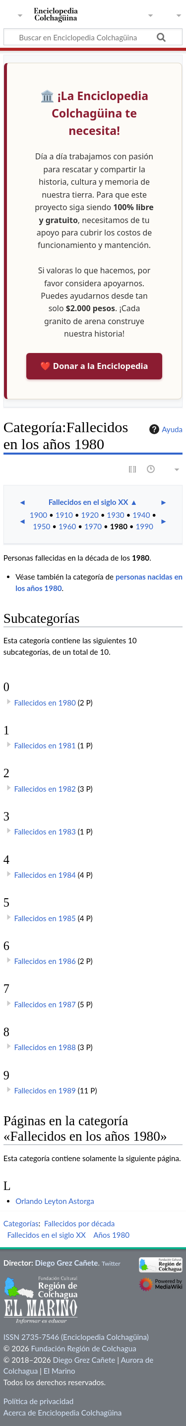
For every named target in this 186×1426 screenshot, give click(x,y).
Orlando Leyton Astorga (54, 1200)
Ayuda (165, 429)
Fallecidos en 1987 (45, 1004)
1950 (41, 526)
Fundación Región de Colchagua (83, 1348)
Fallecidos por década (79, 1223)
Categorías (21, 1223)
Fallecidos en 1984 (45, 874)
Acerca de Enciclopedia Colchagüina (62, 1412)
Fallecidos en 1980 (45, 702)
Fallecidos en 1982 (45, 788)
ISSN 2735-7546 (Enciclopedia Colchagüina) (76, 1336)
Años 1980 (111, 1234)
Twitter (111, 1263)
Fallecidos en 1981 (45, 745)
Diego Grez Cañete (66, 1262)
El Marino (59, 1370)
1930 (115, 514)
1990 (144, 526)
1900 (38, 514)
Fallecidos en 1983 (45, 831)
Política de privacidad (38, 1401)
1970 (93, 526)
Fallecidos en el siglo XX (88, 501)
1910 (64, 514)
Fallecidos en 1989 (45, 1090)
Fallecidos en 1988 (45, 1047)
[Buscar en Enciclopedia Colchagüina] (93, 37)
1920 (90, 514)
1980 (118, 526)
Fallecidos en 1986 (45, 960)
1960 (67, 526)
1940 (141, 514)
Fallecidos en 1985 (45, 918)
